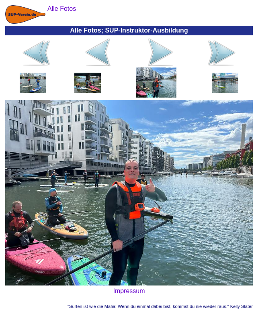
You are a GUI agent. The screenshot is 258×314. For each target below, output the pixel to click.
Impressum (129, 290)
